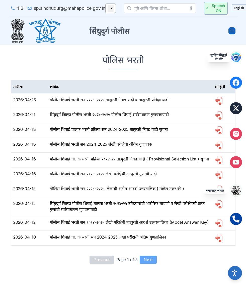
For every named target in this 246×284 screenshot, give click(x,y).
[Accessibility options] (235, 273)
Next (148, 259)
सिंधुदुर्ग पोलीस (109, 30)
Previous (102, 259)
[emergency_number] (17, 8)
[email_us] (66, 8)
